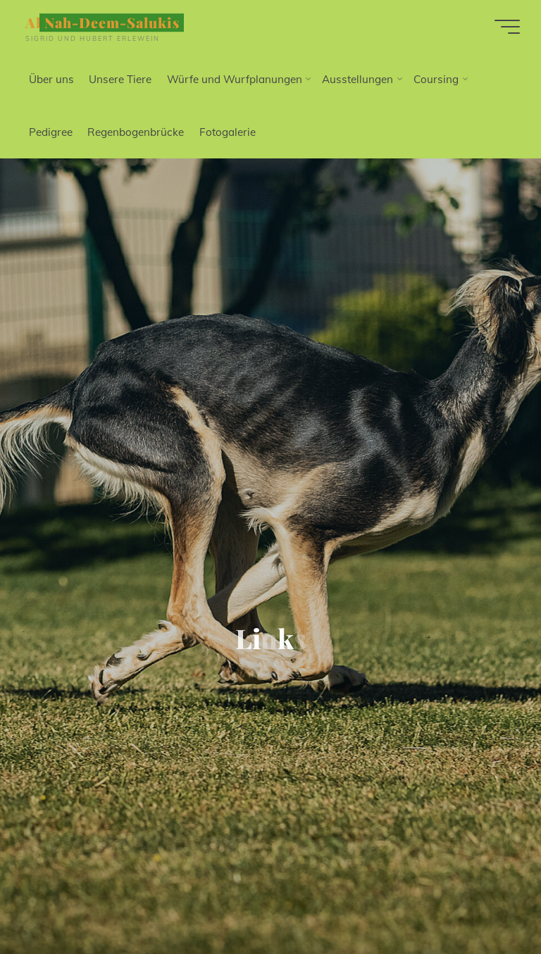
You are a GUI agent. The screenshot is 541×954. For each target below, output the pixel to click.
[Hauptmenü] (507, 27)
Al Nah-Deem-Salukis (102, 22)
